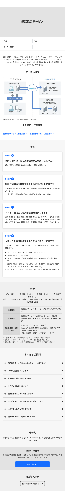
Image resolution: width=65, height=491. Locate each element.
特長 (5, 41)
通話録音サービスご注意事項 (41, 133)
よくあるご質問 (9, 47)
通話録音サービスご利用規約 (14, 133)
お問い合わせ (31, 464)
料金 (35, 41)
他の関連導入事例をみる (31, 483)
